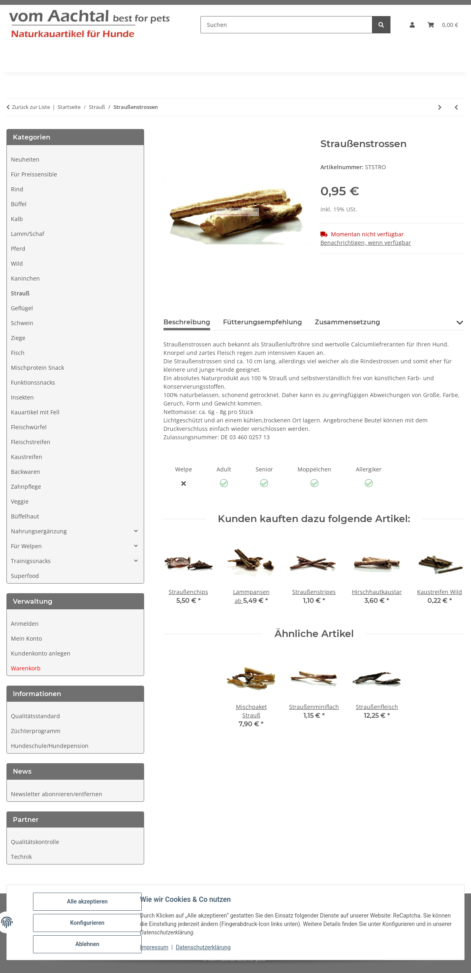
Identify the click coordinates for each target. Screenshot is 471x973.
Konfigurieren (88, 923)
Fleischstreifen (30, 442)
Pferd (18, 248)
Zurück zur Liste (31, 107)
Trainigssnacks (31, 561)
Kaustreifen (26, 457)
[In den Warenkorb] (169, 133)
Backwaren (25, 471)
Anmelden (25, 623)
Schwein (22, 323)
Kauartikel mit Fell (35, 412)
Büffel (19, 204)
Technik (21, 856)
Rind (17, 189)
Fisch (18, 352)
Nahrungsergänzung (39, 531)
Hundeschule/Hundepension (50, 746)
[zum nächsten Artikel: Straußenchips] (440, 107)
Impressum (155, 948)
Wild (17, 263)
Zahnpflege (26, 486)
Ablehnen (88, 944)
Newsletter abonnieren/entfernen (56, 794)
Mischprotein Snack (37, 367)
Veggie (20, 501)
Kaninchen (25, 278)
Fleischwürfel (29, 427)
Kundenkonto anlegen (40, 653)
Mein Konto (26, 638)
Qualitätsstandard (35, 716)
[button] (412, 25)
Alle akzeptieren (88, 902)
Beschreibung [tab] (186, 322)
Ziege (18, 338)
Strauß (20, 293)
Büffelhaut (25, 516)
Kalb (17, 219)
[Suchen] (286, 24)
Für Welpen (26, 546)
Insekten (22, 397)
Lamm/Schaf (27, 234)
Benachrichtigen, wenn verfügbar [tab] (365, 242)
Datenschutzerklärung (204, 948)
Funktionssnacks (33, 382)
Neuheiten (25, 159)
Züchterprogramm (35, 731)
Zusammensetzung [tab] (347, 322)
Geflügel (22, 308)
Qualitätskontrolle (35, 842)
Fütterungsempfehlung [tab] (262, 322)
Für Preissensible (34, 174)
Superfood (25, 576)
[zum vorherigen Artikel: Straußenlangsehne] (456, 107)
